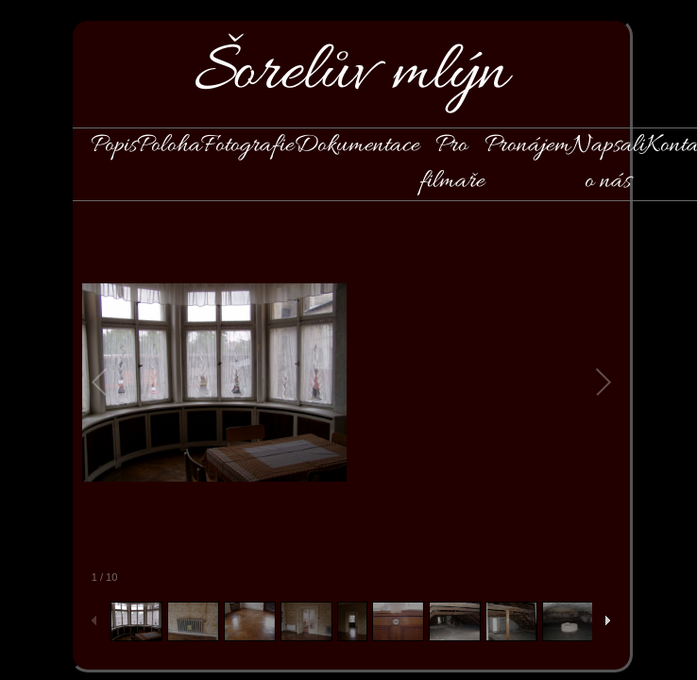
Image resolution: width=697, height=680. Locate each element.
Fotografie (247, 145)
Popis (114, 145)
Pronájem (527, 145)
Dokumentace (356, 145)
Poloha (169, 145)
